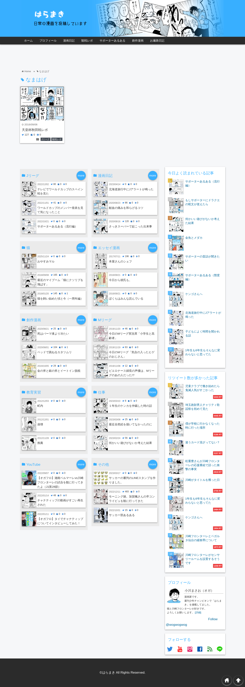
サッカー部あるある (122, 515)
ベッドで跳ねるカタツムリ (54, 352)
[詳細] (198, 612)
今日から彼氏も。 (120, 280)
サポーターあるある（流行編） (57, 226)
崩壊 (40, 424)
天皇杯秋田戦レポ (35, 130)
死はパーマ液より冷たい (53, 333)
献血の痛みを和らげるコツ (126, 207)
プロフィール (48, 40)
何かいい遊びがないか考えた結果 (130, 442)
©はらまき (107, 672)
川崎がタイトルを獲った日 (202, 479)
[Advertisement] (89, 56)
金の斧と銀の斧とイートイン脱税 (58, 370)
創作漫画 (138, 40)
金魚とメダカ (194, 237)
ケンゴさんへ (194, 294)
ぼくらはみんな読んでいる (126, 298)
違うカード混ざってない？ (202, 442)
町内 (40, 405)
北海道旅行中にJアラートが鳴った (131, 189)
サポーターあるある (112, 40)
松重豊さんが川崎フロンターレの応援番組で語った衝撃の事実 (202, 465)
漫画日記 (69, 40)
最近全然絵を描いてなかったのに (130, 424)
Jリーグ (46, 139)
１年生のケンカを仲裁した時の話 (130, 405)
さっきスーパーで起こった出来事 (130, 226)
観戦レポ (87, 40)
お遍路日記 (157, 40)
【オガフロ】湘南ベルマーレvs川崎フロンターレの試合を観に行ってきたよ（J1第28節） (60, 482)
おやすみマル (46, 261)
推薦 (40, 442)
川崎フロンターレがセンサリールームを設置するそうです (202, 558)
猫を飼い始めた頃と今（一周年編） (60, 298)
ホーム (28, 40)
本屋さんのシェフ (120, 261)
